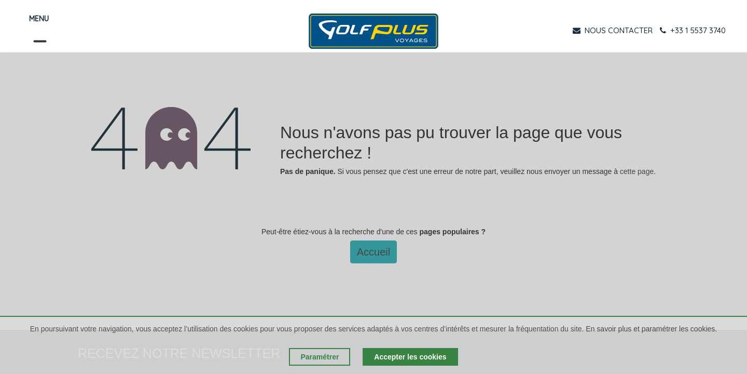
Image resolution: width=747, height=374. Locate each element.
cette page (637, 171)
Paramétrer (319, 357)
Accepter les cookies (410, 357)
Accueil (373, 252)
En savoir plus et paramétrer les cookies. (651, 329)
